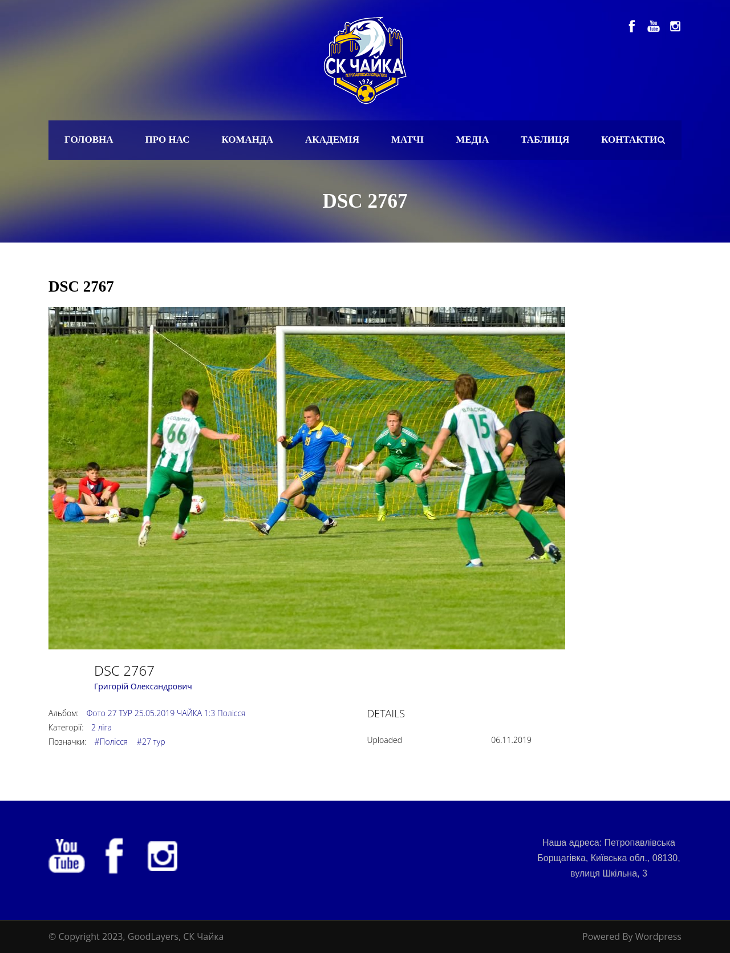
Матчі (407, 139)
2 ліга (101, 727)
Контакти (629, 139)
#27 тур (151, 741)
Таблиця (545, 139)
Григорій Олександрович (143, 686)
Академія (332, 139)
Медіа (472, 139)
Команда (247, 139)
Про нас (167, 139)
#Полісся (111, 741)
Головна (88, 139)
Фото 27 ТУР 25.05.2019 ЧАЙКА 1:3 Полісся (166, 713)
